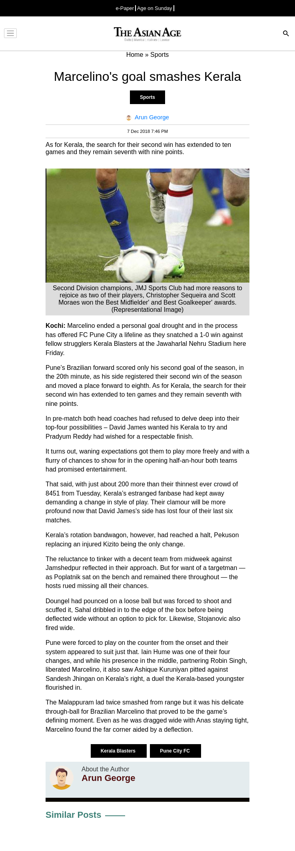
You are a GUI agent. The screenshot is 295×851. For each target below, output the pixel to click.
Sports (147, 97)
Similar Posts (73, 815)
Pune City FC (175, 751)
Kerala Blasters (119, 751)
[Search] (286, 34)
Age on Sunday (154, 8)
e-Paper (125, 8)
